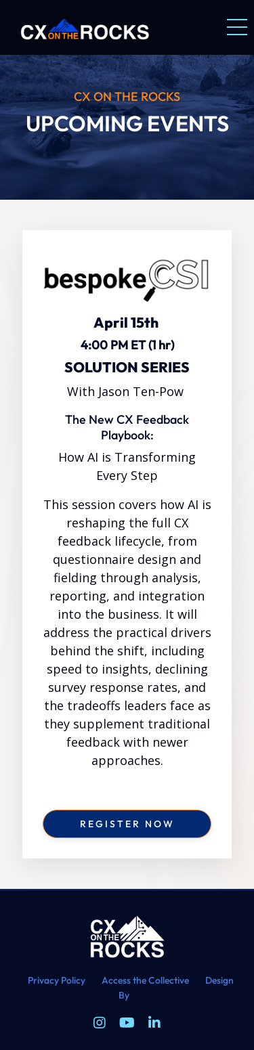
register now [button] (127, 824)
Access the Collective (145, 980)
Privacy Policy (56, 980)
